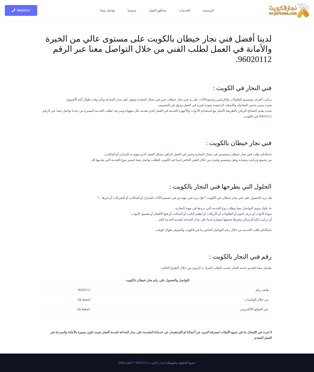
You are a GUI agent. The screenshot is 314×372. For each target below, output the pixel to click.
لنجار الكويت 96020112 (150, 362)
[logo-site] (289, 10)
